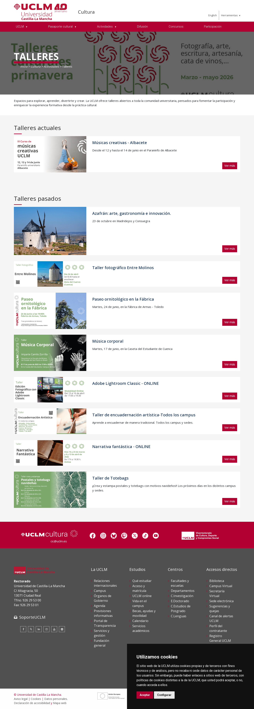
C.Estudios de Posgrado (180, 608)
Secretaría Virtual (216, 593)
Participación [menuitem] (212, 26)
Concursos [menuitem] (176, 26)
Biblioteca (216, 581)
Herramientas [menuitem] (229, 15)
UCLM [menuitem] (20, 26)
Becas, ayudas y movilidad (144, 613)
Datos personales (55, 699)
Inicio (23, 66)
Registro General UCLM (220, 638)
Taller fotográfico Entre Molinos (123, 267)
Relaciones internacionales (105, 583)
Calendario (140, 621)
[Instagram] (46, 629)
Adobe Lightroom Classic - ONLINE (125, 383)
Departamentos (182, 591)
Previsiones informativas (103, 613)
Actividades (51, 66)
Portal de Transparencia (105, 623)
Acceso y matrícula (139, 588)
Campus (100, 591)
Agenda (99, 606)
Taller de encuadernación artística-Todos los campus (143, 415)
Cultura (86, 12)
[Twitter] (31, 629)
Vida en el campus (139, 603)
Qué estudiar (142, 581)
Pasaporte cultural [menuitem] (60, 26)
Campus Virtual (220, 586)
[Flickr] (62, 629)
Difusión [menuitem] (142, 26)
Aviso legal (21, 699)
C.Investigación (182, 596)
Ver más (229, 165)
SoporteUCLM (32, 617)
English (212, 15)
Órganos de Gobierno (102, 598)
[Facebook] (23, 629)
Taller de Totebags (110, 478)
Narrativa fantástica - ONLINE (121, 446)
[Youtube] (54, 629)
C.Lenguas (178, 616)
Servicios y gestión (101, 633)
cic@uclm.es (59, 541)
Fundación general (101, 643)
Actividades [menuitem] (105, 26)
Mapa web (59, 703)
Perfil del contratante (218, 628)
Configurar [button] (164, 695)
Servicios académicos (140, 628)
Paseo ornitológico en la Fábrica (123, 299)
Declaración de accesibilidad (32, 703)
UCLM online (142, 596)
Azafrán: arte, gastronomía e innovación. (131, 213)
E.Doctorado (180, 601)
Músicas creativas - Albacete (119, 142)
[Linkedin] (39, 629)
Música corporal (107, 341)
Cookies (36, 699)
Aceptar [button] (145, 695)
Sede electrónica (221, 601)
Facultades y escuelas (180, 583)
